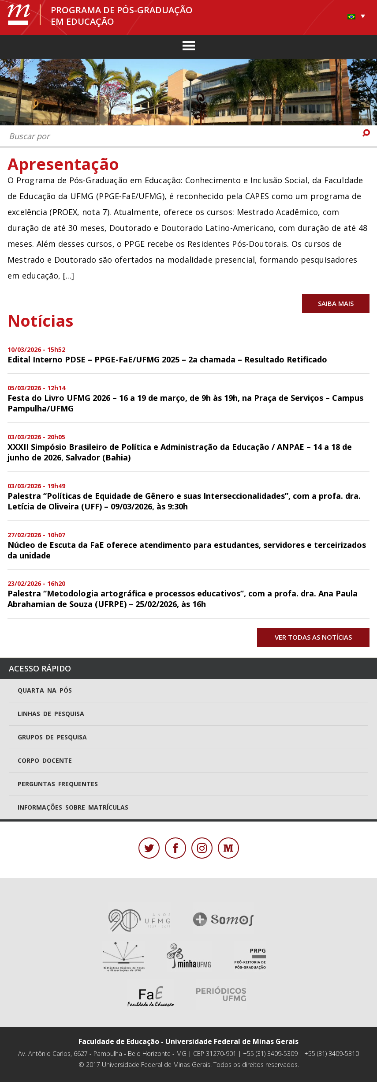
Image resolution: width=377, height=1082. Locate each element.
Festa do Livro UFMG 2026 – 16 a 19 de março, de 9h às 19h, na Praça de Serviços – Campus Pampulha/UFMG (185, 403)
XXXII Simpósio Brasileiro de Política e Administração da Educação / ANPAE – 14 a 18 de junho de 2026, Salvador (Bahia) (179, 452)
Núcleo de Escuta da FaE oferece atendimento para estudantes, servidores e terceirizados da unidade (186, 550)
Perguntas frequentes (58, 784)
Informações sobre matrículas (73, 807)
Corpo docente (45, 760)
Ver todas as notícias (313, 637)
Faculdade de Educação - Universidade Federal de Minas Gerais (188, 1041)
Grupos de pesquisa (52, 737)
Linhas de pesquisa (51, 713)
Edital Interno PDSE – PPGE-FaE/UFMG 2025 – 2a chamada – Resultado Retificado (167, 359)
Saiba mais (336, 303)
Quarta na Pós (45, 690)
